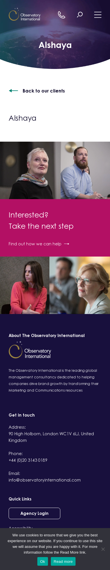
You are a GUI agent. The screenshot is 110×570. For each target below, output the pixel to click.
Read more (63, 561)
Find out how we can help (39, 243)
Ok (42, 561)
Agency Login (34, 513)
